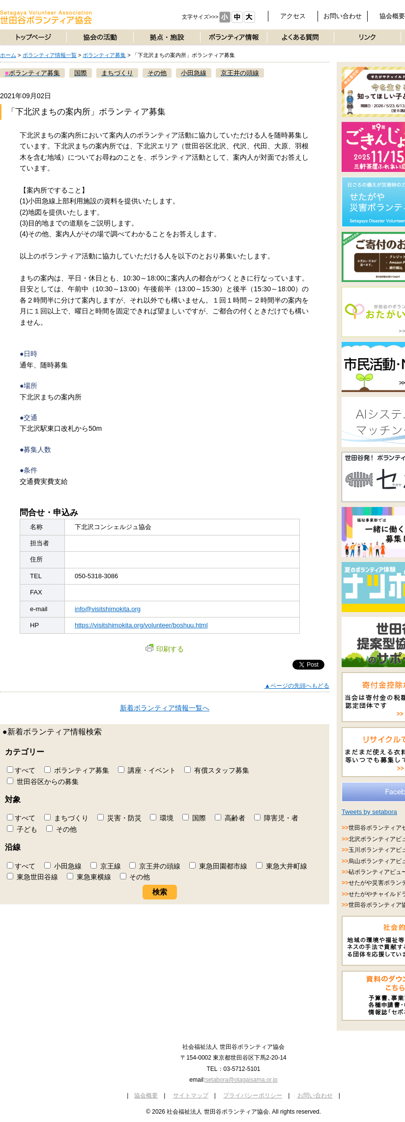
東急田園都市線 (218, 866)
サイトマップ (190, 1095)
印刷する (164, 649)
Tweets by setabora (369, 811)
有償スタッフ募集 (216, 770)
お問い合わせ (342, 16)
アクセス (293, 16)
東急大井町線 (281, 866)
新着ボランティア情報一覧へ (164, 708)
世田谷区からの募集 (43, 781)
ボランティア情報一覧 (50, 55)
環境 (162, 818)
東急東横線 (89, 877)
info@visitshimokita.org (108, 609)
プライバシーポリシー (252, 1095)
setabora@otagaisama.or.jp (241, 1079)
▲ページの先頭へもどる (296, 685)
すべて (21, 770)
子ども (22, 829)
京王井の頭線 (154, 866)
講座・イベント (147, 770)
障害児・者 (276, 818)
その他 (61, 829)
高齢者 (230, 818)
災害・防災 (119, 818)
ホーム (8, 55)
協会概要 (146, 1095)
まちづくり (66, 818)
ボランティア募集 (104, 55)
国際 (194, 818)
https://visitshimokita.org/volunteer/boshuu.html (141, 625)
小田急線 (63, 866)
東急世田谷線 (32, 877)
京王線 (105, 866)
